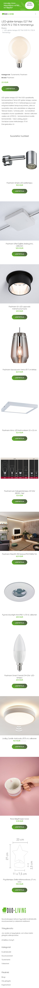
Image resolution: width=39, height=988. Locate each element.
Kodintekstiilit (6, 952)
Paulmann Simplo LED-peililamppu (19, 183)
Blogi (3, 977)
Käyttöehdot (6, 985)
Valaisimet (5, 963)
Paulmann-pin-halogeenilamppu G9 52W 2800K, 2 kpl (19, 492)
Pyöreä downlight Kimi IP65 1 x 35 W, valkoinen (19, 615)
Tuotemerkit (15, 75)
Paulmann (23, 75)
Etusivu (4, 28)
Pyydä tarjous (29, 4)
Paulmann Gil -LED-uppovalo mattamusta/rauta (19, 308)
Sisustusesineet (7, 956)
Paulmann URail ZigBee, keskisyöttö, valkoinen (19, 245)
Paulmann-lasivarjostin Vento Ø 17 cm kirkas (19, 370)
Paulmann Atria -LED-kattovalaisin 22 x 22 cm (19, 430)
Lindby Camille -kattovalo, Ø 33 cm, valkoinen (19, 738)
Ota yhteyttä (6, 981)
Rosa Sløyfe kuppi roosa (19, 819)
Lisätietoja (10, 89)
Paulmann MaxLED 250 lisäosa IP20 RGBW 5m (19, 554)
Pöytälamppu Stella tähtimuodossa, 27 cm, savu (19, 880)
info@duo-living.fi (8, 940)
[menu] (35, 13)
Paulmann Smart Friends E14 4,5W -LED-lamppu (19, 676)
